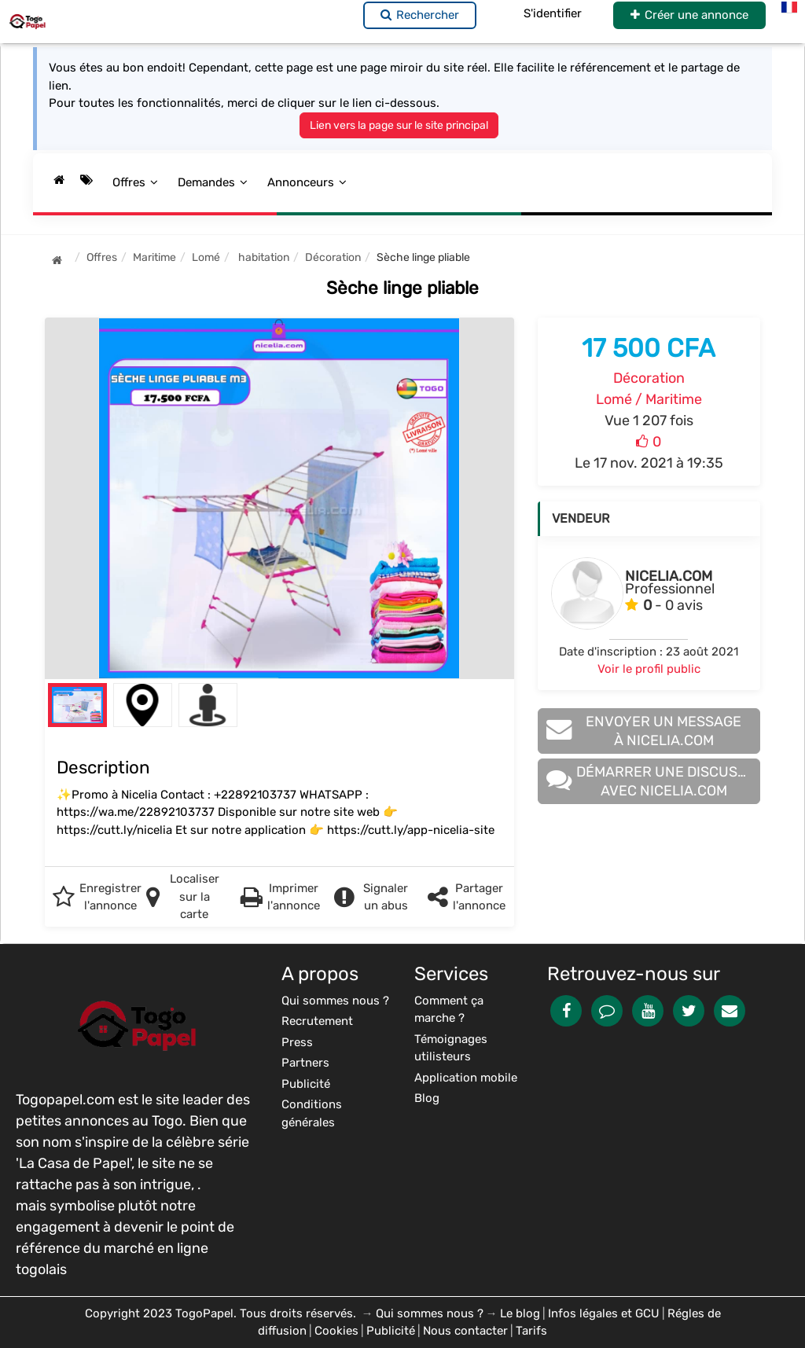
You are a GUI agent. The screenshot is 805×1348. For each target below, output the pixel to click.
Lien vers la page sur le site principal (399, 125)
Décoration (649, 378)
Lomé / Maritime (649, 399)
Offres (135, 182)
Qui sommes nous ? (429, 1313)
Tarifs (531, 1331)
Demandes (213, 182)
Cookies (336, 1331)
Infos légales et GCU (604, 1313)
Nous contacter (465, 1331)
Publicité (390, 1331)
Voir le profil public (648, 669)
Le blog (520, 1313)
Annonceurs (307, 182)
